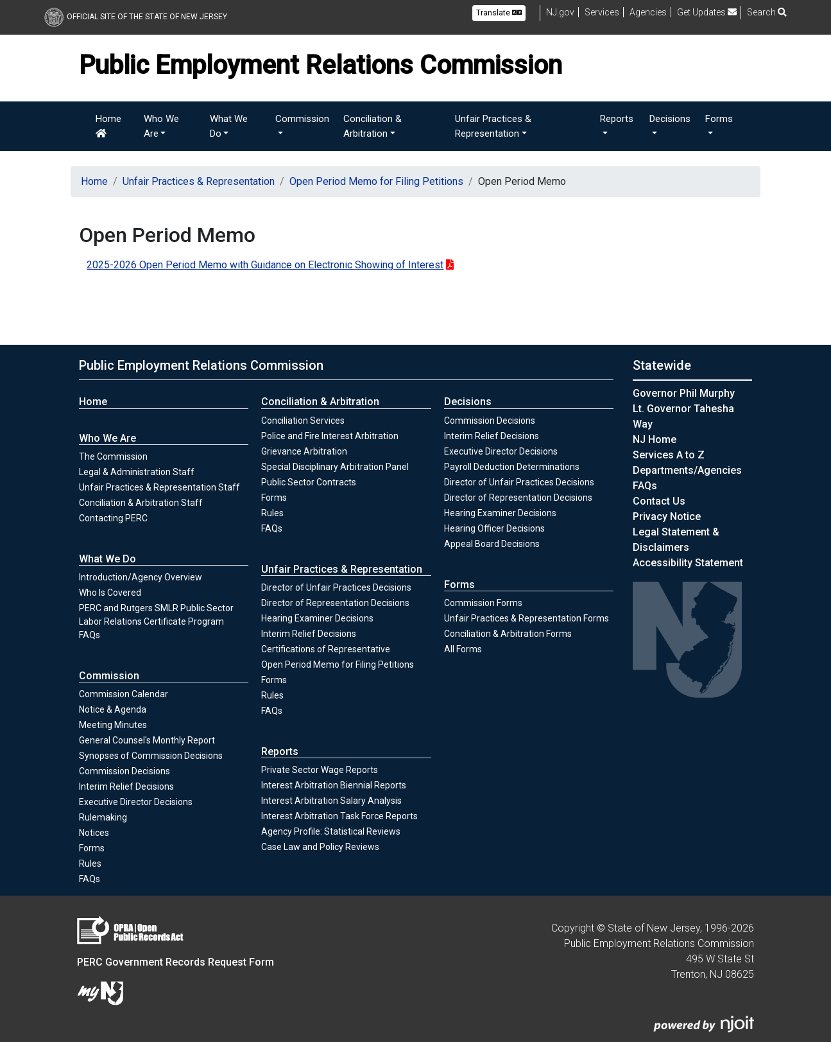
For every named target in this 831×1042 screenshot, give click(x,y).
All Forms (463, 649)
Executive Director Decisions (136, 802)
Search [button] (767, 12)
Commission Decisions (124, 771)
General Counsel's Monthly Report (147, 740)
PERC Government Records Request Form (175, 962)
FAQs (89, 635)
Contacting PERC (113, 518)
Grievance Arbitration (304, 451)
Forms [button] (719, 119)
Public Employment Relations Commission (201, 365)
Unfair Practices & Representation (199, 181)
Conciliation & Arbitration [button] (372, 126)
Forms (92, 848)
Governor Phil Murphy (684, 393)
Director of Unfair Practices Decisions (336, 587)
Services (602, 12)
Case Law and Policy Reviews (320, 847)
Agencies (648, 12)
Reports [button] (616, 119)
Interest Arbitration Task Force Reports (339, 816)
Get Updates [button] (707, 12)
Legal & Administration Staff (136, 472)
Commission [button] (302, 119)
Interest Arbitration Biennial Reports (333, 785)
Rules (104, 863)
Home (108, 125)
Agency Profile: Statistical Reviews (330, 831)
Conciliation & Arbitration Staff (141, 503)
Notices (94, 833)
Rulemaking (103, 817)
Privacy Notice (667, 516)
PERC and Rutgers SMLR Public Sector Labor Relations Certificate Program (156, 615)
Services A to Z (669, 455)
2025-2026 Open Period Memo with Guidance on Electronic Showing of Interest (265, 265)
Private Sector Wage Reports (319, 770)
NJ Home (654, 439)
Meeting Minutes (113, 725)
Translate (499, 12)
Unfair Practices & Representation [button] (493, 126)
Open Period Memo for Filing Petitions (376, 181)
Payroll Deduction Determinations (511, 467)
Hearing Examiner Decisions (317, 618)
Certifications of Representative (325, 649)
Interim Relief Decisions (126, 786)
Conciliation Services (303, 420)
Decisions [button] (669, 119)
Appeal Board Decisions (492, 544)
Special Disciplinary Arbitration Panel (335, 467)
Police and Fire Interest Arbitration (329, 436)
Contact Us (659, 501)
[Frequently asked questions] (645, 486)
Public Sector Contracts (308, 482)
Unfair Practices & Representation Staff (159, 487)
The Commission (113, 456)
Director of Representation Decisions (335, 603)
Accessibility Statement (688, 563)
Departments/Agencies (687, 470)
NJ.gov (560, 12)
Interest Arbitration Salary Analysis (331, 800)
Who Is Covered (110, 592)
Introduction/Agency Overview (140, 577)
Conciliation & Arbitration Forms (508, 634)
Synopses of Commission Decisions (151, 756)
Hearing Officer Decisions (494, 528)
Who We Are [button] (161, 126)
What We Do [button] (229, 126)
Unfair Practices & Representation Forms (526, 618)
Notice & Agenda (112, 709)
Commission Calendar (123, 694)
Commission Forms (483, 603)
